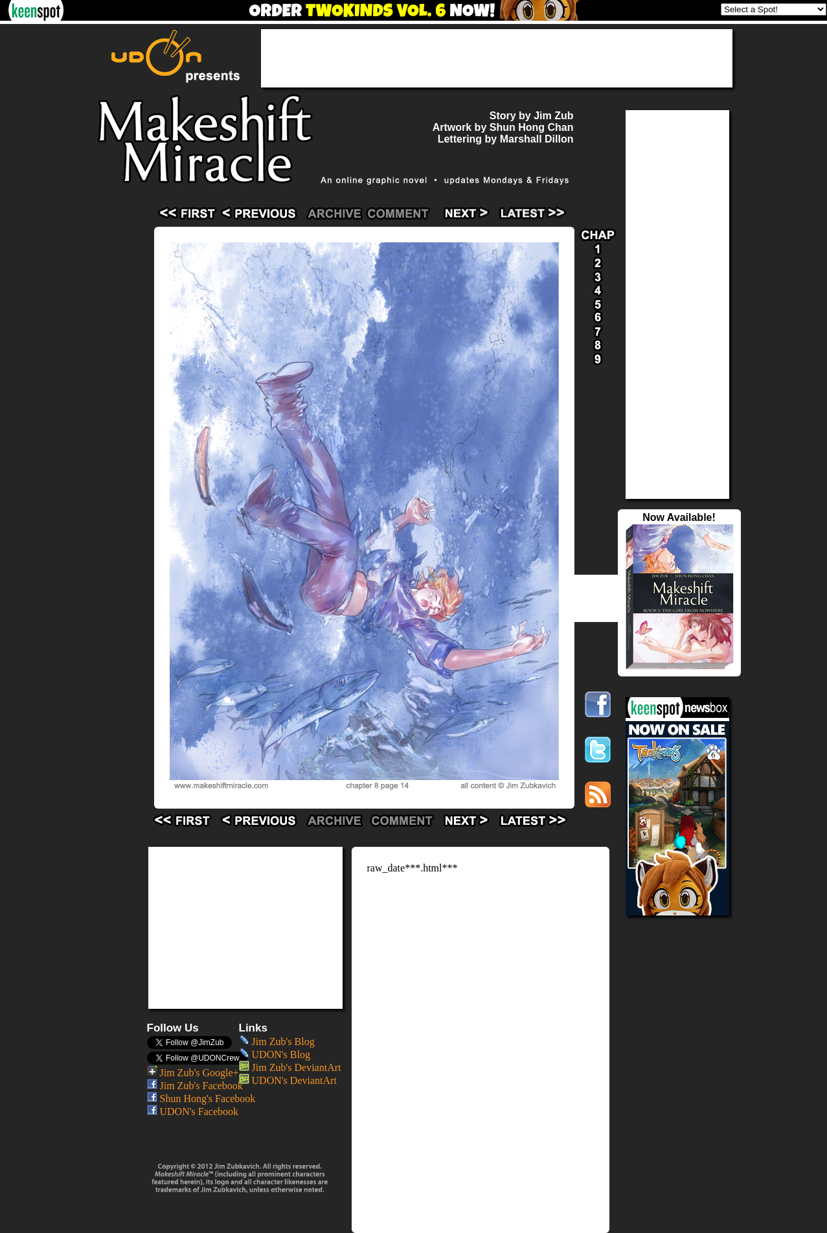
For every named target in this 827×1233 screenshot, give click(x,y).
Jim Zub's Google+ (193, 1072)
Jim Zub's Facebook (195, 1085)
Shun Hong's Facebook (201, 1098)
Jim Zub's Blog (277, 1041)
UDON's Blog (274, 1054)
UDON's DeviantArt (288, 1080)
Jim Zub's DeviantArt (290, 1067)
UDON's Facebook (193, 1111)
